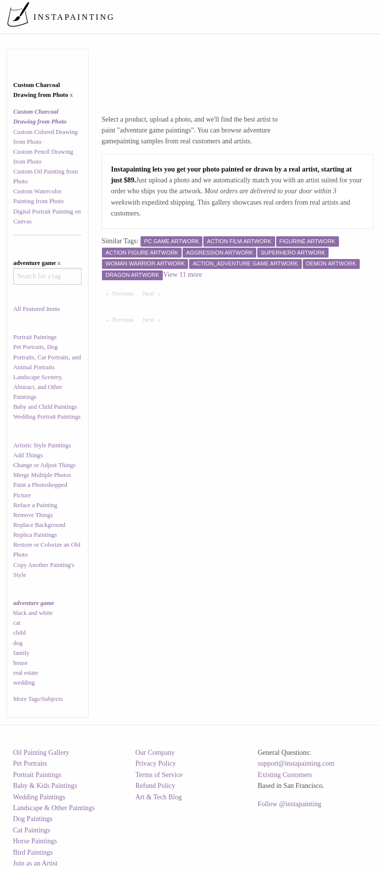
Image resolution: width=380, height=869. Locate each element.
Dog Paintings (32, 819)
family (21, 653)
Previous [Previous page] (125, 293)
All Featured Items (36, 308)
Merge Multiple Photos (42, 475)
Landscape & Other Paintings (54, 808)
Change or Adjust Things (44, 465)
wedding (24, 682)
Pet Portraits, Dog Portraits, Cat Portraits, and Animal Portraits (47, 357)
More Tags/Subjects (38, 698)
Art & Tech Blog (159, 797)
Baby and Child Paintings (45, 406)
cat (17, 622)
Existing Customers (285, 775)
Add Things (28, 455)
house (20, 662)
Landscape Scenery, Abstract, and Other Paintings (38, 387)
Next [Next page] (153, 293)
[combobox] (47, 276)
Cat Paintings (31, 830)
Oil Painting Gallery (41, 752)
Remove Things (33, 515)
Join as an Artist (35, 863)
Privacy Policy (156, 763)
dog (18, 643)
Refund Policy (156, 785)
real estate (26, 672)
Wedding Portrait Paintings (47, 416)
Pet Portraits (30, 763)
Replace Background (39, 524)
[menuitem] (190, 16)
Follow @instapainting (289, 804)
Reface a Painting (35, 505)
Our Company (155, 752)
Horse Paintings (35, 841)
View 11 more (182, 274)
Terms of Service (159, 775)
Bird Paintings (33, 852)
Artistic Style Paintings (42, 445)
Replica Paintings (35, 534)
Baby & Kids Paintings (45, 785)
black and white (33, 612)
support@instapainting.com (296, 763)
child (19, 632)
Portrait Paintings (35, 337)
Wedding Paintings (39, 797)
